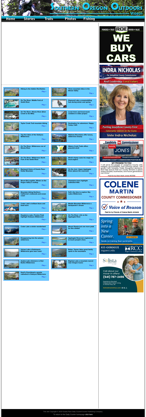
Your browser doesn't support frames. (49, 54)
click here (89, 414)
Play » (44, 91)
